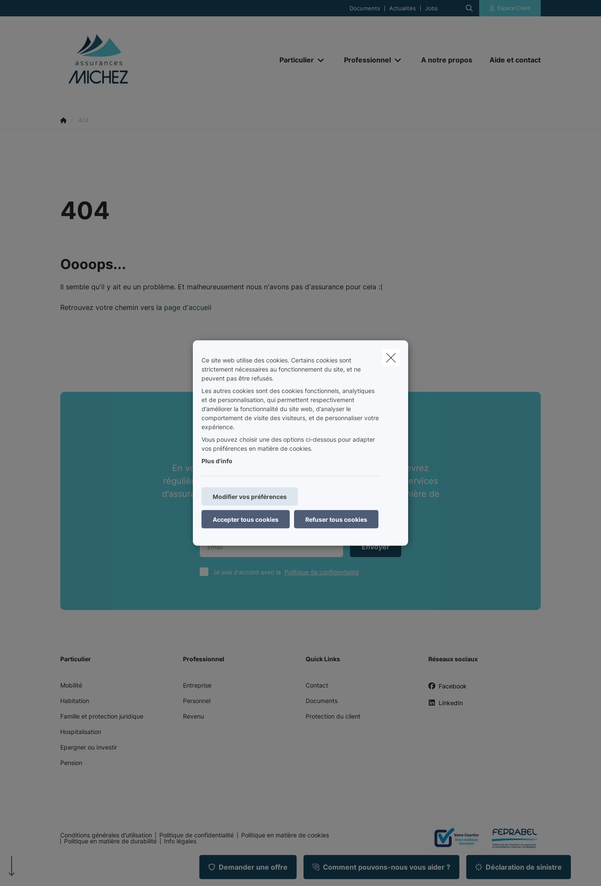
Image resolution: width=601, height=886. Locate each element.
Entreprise (197, 685)
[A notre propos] (446, 59)
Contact (317, 685)
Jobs (431, 8)
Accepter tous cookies (246, 519)
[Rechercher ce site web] (469, 8)
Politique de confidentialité (322, 572)
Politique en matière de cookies (285, 835)
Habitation (74, 700)
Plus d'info (216, 461)
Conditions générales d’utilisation (106, 835)
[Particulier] (293, 59)
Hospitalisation (80, 731)
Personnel (197, 700)
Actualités (402, 8)
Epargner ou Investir (88, 747)
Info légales (180, 841)
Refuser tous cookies (336, 519)
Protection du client (333, 716)
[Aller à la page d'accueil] (146, 59)
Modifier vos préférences (250, 496)
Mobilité (71, 685)
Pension (71, 762)
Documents (365, 8)
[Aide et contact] (511, 59)
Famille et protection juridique (101, 716)
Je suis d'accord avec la (290, 572)
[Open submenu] (321, 60)
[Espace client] (510, 8)
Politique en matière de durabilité (110, 841)
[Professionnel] (364, 59)
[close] (391, 357)
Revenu (193, 716)
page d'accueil (187, 307)
